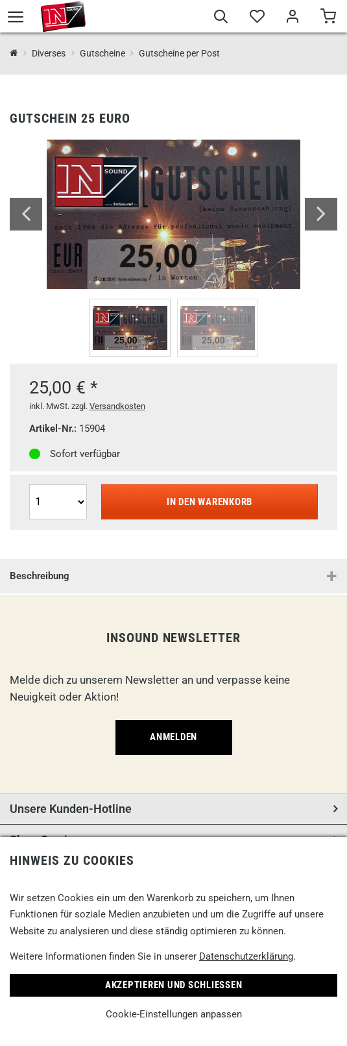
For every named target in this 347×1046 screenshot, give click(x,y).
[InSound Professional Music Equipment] (14, 53)
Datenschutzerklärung (246, 956)
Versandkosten (117, 406)
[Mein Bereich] (292, 18)
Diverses (49, 53)
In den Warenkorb (209, 502)
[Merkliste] (256, 18)
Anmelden (173, 737)
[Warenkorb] (328, 18)
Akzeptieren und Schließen (174, 985)
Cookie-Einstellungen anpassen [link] (174, 1014)
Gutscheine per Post (179, 53)
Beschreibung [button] (39, 576)
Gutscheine (102, 53)
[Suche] (221, 18)
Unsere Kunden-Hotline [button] (71, 809)
